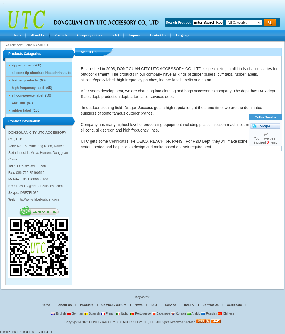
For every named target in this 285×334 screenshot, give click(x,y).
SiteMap (189, 322)
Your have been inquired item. (265, 140)
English (58, 313)
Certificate (117, 141)
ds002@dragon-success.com (41, 186)
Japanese (161, 313)
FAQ (154, 304)
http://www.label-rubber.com (38, 199)
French (108, 313)
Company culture (113, 304)
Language (182, 35)
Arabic (193, 313)
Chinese (226, 313)
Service (170, 304)
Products (86, 304)
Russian (209, 313)
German (75, 313)
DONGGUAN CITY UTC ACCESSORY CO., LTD (122, 322)
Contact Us (211, 304)
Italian (122, 313)
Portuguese (140, 313)
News (139, 304)
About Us (42, 45)
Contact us (27, 331)
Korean (178, 313)
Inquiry (189, 304)
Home (28, 45)
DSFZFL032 (29, 193)
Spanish (92, 313)
